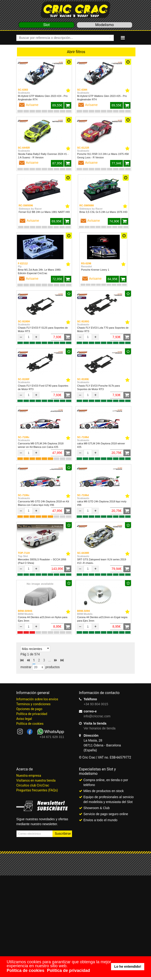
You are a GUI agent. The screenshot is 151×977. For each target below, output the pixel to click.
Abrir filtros (76, 52)
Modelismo (104, 25)
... (49, 660)
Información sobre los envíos (37, 699)
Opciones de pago (29, 709)
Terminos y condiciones (33, 704)
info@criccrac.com (97, 716)
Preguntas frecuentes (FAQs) (37, 790)
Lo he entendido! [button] (127, 966)
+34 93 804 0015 (96, 704)
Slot (46, 25)
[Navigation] (123, 38)
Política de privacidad (31, 714)
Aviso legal (24, 719)
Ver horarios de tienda (99, 728)
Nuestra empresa (28, 775)
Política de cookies (29, 723)
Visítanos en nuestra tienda (36, 780)
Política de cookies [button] (25, 970)
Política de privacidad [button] (68, 970)
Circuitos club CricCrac (32, 785)
